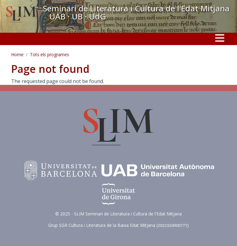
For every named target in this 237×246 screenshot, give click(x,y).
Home (17, 54)
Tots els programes (49, 54)
